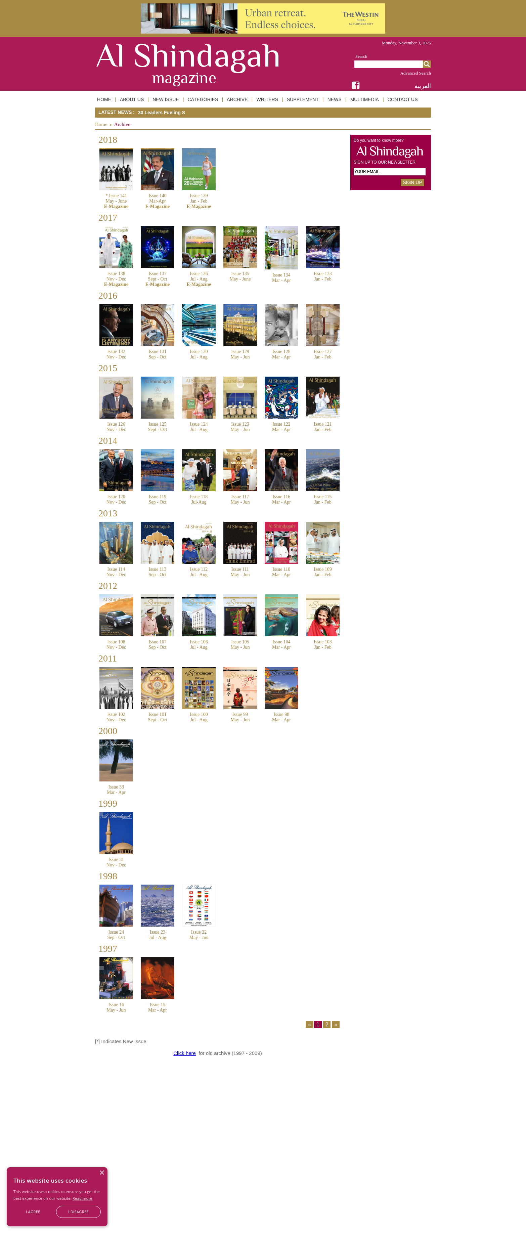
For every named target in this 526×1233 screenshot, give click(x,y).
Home (101, 124)
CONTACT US (403, 99)
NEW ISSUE (165, 99)
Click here (184, 1053)
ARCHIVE (237, 99)
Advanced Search (415, 73)
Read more (82, 1198)
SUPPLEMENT (303, 99)
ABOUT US (132, 99)
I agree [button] (33, 1211)
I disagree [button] (78, 1211)
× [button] (101, 1173)
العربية (422, 86)
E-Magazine (116, 206)
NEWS (334, 99)
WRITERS (267, 99)
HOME (104, 99)
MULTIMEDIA (364, 99)
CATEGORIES (203, 99)
